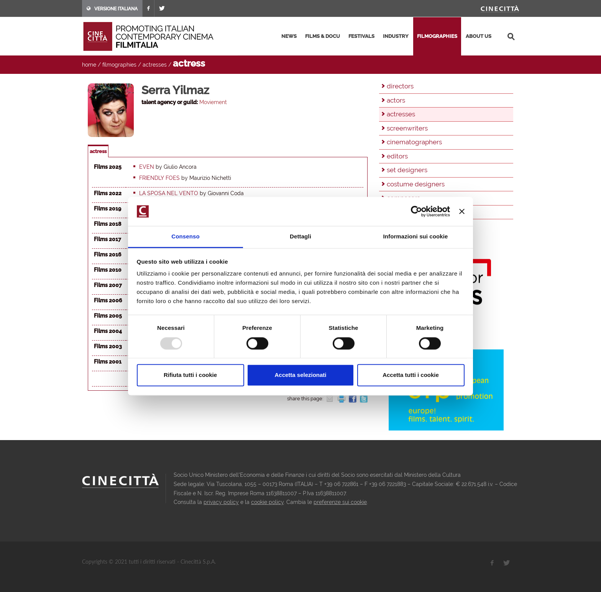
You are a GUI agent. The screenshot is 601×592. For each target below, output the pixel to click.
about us (478, 36)
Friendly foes (159, 178)
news (289, 36)
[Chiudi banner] (462, 211)
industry (396, 36)
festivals (361, 36)
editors (397, 156)
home (89, 65)
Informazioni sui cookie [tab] (415, 236)
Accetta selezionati (300, 375)
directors (400, 86)
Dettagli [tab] (300, 236)
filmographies (437, 36)
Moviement (213, 102)
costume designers (416, 184)
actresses (155, 65)
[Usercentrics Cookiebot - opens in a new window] (416, 211)
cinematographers (414, 142)
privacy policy (221, 502)
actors (396, 100)
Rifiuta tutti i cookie (190, 375)
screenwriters (407, 128)
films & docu (322, 36)
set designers (407, 170)
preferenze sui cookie (340, 502)
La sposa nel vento (168, 193)
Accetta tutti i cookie (411, 375)
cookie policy (267, 502)
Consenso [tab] (185, 236)
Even (146, 167)
